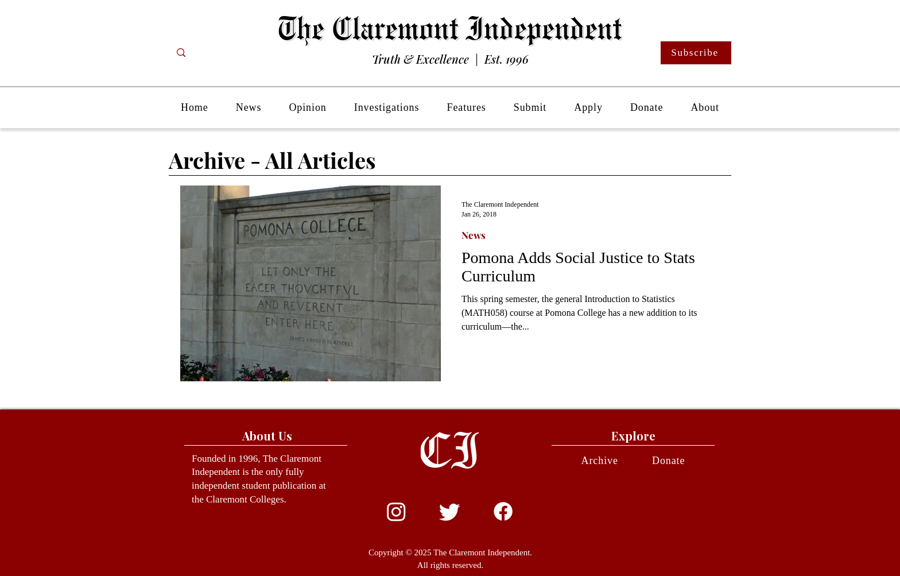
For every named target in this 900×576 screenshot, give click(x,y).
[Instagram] (396, 511)
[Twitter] (449, 511)
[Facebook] (503, 511)
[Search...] (226, 52)
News (473, 235)
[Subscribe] (696, 52)
